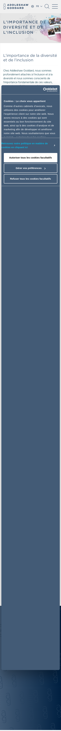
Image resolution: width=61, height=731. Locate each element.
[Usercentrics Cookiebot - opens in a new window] (43, 90)
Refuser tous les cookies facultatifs (30, 178)
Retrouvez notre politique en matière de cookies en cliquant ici (24, 145)
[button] (47, 7)
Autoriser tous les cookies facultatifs (30, 157)
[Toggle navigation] (55, 6)
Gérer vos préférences (31, 168)
